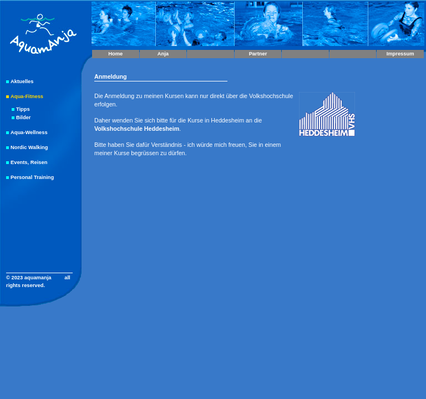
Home (115, 54)
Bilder (23, 117)
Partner (258, 54)
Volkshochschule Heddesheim (136, 128)
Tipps (23, 109)
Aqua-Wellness (29, 132)
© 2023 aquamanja (29, 277)
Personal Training (32, 177)
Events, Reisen (29, 162)
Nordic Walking (29, 147)
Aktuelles (22, 81)
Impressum (400, 54)
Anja (163, 54)
